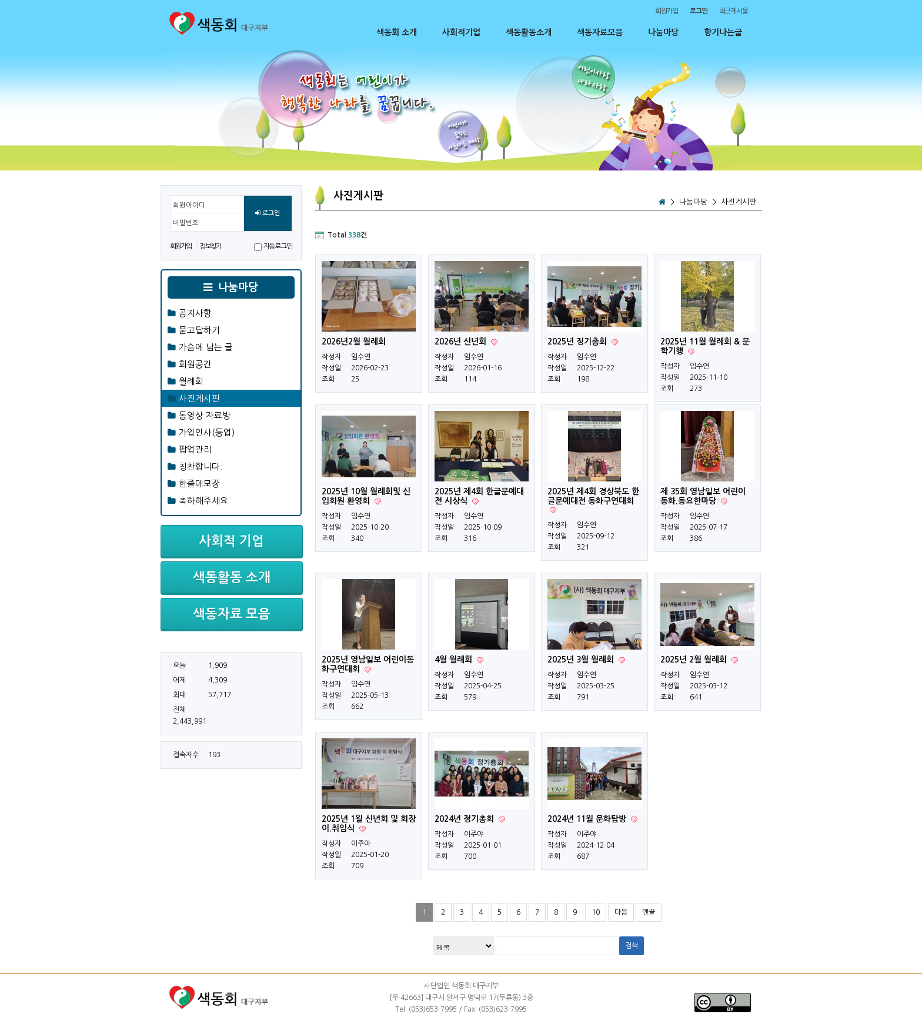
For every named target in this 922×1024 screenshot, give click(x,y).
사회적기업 (461, 32)
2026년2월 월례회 (354, 341)
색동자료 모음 (231, 613)
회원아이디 (189, 205)
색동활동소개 (529, 32)
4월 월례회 (455, 659)
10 (596, 912)
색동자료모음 (600, 32)
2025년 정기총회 (578, 341)
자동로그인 (277, 246)
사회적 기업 (231, 540)
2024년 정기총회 (465, 819)
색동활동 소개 (231, 577)
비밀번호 (186, 222)
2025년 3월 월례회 (581, 659)
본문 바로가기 (0, 0)
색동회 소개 (396, 32)
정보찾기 (210, 246)
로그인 (267, 213)
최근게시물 (733, 11)
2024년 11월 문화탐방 (588, 819)
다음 (620, 912)
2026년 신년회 (462, 341)
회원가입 (666, 11)
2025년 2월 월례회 (694, 659)
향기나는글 (723, 32)
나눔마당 (663, 32)
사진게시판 (738, 202)
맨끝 (648, 912)
